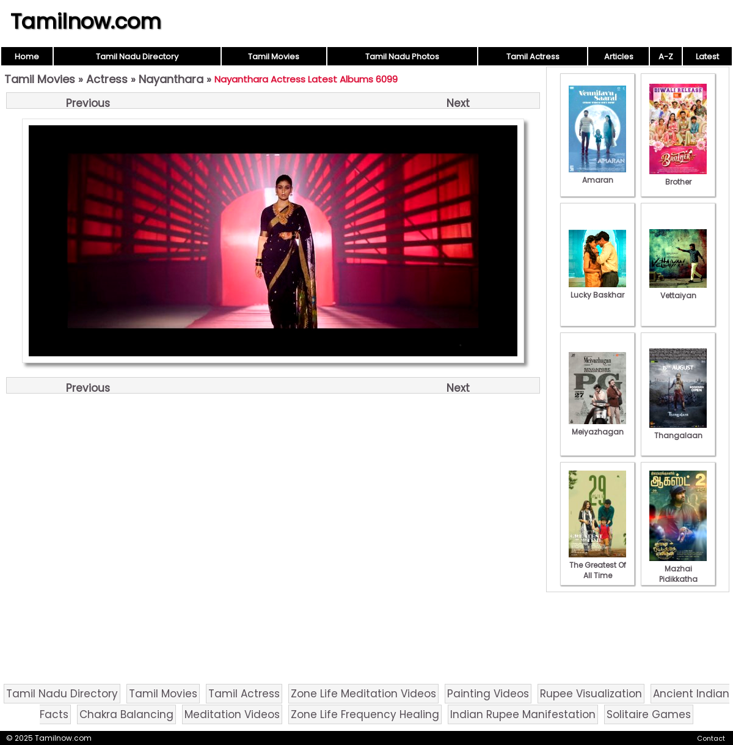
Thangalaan (678, 430)
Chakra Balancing (126, 714)
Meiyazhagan (597, 426)
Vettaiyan (678, 290)
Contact (711, 738)
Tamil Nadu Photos (402, 56)
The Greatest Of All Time (597, 565)
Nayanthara (171, 79)
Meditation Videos (232, 714)
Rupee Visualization (591, 693)
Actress (107, 79)
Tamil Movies (273, 56)
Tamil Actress (533, 56)
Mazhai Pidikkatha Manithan (678, 574)
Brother (678, 176)
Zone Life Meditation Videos (363, 693)
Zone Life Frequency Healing (365, 714)
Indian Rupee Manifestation (523, 714)
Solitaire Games (649, 714)
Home (27, 56)
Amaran (597, 174)
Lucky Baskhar (597, 289)
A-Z (665, 56)
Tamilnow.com (85, 21)
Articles (618, 56)
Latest (707, 56)
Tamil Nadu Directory (137, 56)
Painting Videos (488, 693)
